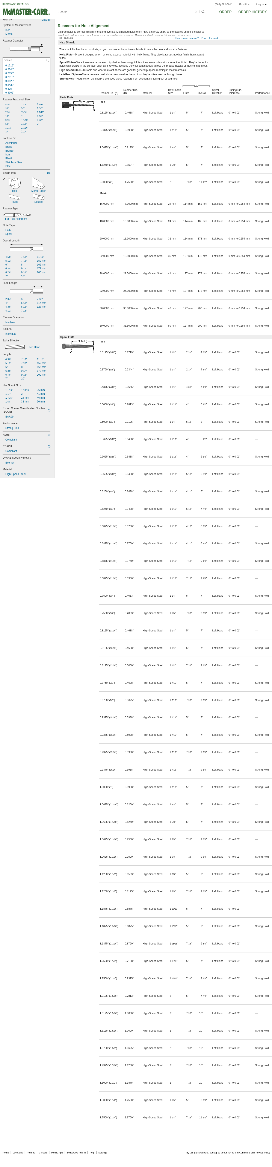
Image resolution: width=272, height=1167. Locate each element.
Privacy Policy (263, 1152)
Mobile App (57, 1152)
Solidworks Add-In (76, 1152)
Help (92, 1152)
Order (225, 12)
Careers (43, 1152)
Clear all (46, 19)
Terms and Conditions (239, 1152)
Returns (31, 1152)
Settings (102, 1152)
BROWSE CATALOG (17, 4)
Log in (261, 4)
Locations (18, 1152)
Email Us (244, 4)
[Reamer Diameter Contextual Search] (26, 60)
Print (203, 38)
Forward (213, 38)
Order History (252, 12)
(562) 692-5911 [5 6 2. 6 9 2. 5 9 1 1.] (224, 4)
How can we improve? (187, 38)
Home (6, 1152)
